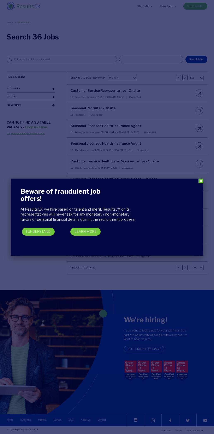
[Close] (200, 181)
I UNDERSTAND (38, 232)
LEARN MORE (85, 232)
